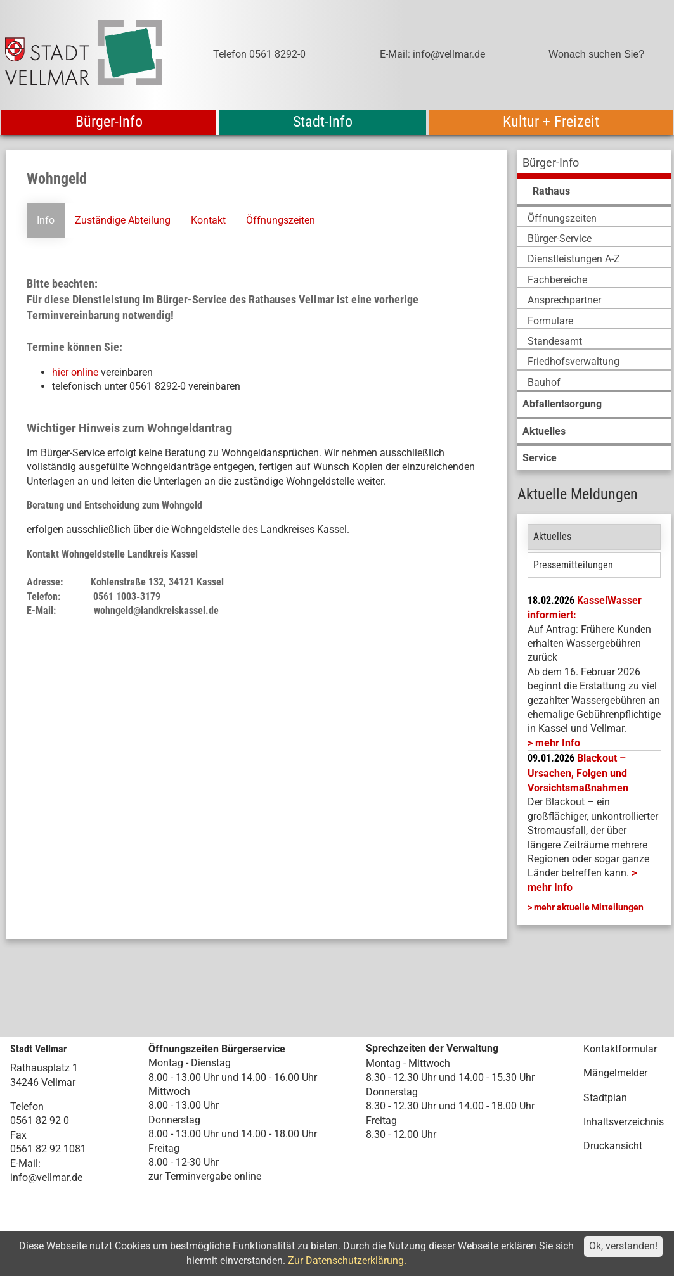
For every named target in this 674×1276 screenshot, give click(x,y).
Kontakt (208, 220)
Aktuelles (552, 536)
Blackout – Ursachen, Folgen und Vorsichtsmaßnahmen (578, 773)
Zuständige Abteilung (123, 220)
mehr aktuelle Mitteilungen (589, 907)
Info (46, 220)
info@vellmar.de (46, 1177)
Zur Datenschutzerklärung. (347, 1260)
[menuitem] (594, 164)
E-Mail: (25, 1164)
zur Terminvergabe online (204, 1176)
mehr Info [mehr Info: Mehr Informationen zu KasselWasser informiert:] (557, 743)
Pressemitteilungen (573, 565)
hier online (75, 372)
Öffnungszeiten (280, 220)
